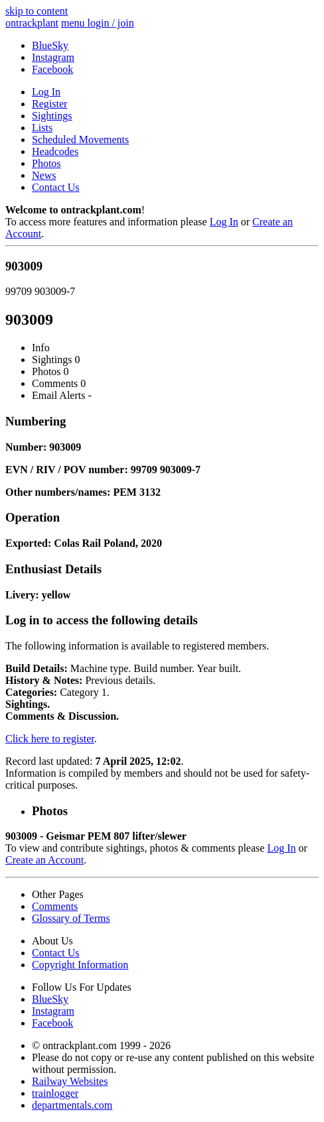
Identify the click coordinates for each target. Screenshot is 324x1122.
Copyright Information (80, 964)
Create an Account (44, 860)
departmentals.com (72, 1105)
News (44, 175)
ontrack (31, 22)
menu (74, 22)
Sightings (52, 115)
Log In (46, 91)
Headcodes (55, 151)
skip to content (36, 11)
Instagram (53, 57)
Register (49, 103)
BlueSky (50, 45)
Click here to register (49, 738)
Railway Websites (70, 1081)
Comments (55, 906)
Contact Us (56, 187)
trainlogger (55, 1093)
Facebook (52, 69)
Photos (46, 163)
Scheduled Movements (80, 139)
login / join (111, 22)
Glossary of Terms (71, 918)
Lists (42, 127)
